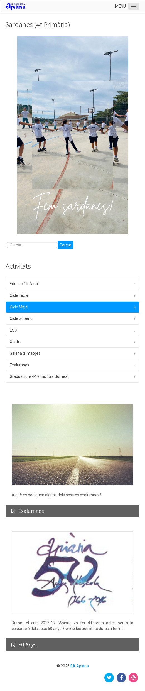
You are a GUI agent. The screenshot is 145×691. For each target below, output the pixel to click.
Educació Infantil (24, 283)
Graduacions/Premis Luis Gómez (38, 376)
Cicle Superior (22, 318)
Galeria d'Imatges (25, 353)
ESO (13, 330)
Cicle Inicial (19, 295)
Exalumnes (19, 365)
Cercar (65, 245)
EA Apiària (79, 666)
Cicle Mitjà (19, 307)
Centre (16, 341)
